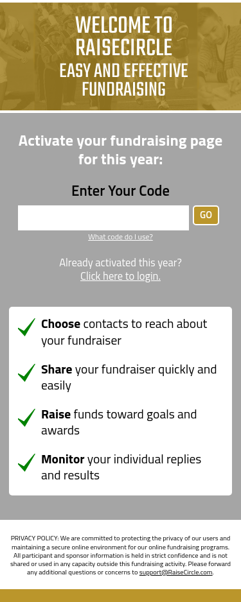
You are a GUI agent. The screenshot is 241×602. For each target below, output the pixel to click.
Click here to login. (120, 276)
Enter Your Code (120, 191)
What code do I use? (120, 237)
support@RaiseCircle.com (176, 572)
